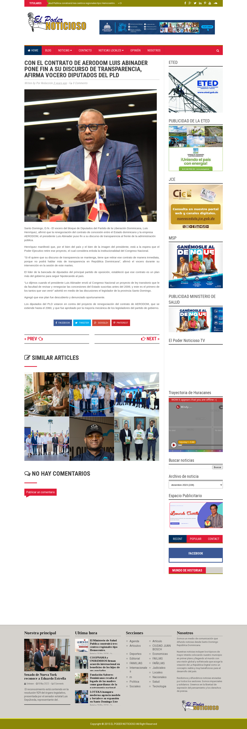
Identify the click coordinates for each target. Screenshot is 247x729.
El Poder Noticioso (123, 724)
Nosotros (154, 50)
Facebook (63, 322)
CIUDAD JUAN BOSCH (161, 647)
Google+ (101, 322)
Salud (155, 681)
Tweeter (82, 322)
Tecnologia (159, 686)
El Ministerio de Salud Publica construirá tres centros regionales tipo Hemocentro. (72, 3)
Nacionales (159, 677)
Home (33, 50)
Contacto (85, 50)
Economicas (160, 654)
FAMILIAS (136, 663)
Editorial (135, 658)
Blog (48, 50)
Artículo (157, 641)
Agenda (134, 641)
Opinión (135, 50)
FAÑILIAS (158, 663)
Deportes (135, 654)
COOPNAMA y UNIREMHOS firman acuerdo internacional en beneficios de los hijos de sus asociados (105, 664)
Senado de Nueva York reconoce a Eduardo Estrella (45, 676)
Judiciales (158, 667)
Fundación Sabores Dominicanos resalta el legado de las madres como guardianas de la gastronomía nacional (103, 681)
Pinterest (120, 322)
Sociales (135, 686)
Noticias (65, 50)
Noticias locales (111, 50)
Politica (134, 681)
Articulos (135, 645)
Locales (157, 672)
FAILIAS (157, 658)
